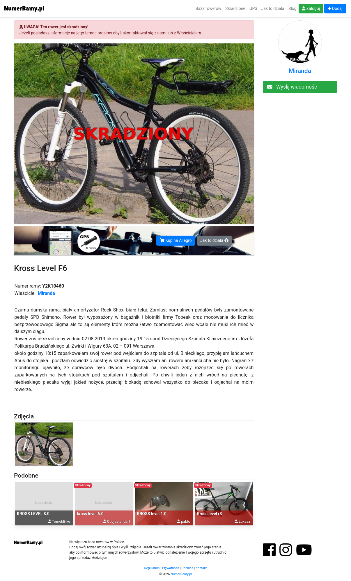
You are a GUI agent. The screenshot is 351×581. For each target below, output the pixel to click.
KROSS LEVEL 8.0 (33, 513)
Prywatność (170, 568)
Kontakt (201, 568)
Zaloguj (311, 8)
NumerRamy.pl (181, 574)
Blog (292, 8)
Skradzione (235, 8)
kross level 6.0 (90, 513)
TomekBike (61, 521)
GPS (253, 8)
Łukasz (244, 521)
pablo (185, 521)
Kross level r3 (209, 513)
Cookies (187, 568)
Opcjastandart (118, 521)
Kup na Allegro (176, 240)
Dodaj (335, 8)
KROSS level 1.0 (151, 513)
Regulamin (152, 568)
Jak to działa (272, 8)
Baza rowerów (208, 8)
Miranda (46, 293)
